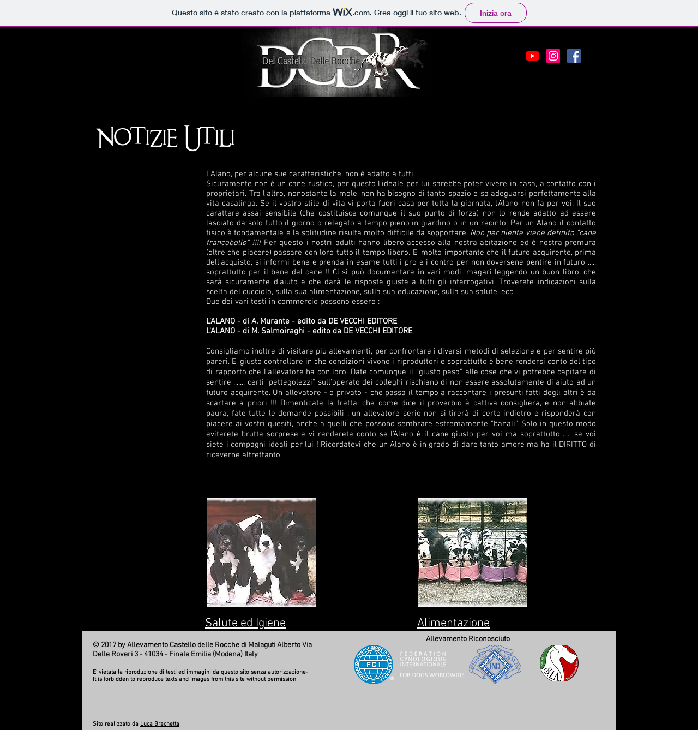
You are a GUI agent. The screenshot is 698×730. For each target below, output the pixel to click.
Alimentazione (453, 623)
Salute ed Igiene (245, 623)
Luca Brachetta (159, 724)
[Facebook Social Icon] (574, 56)
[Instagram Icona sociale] (553, 56)
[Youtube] (532, 56)
